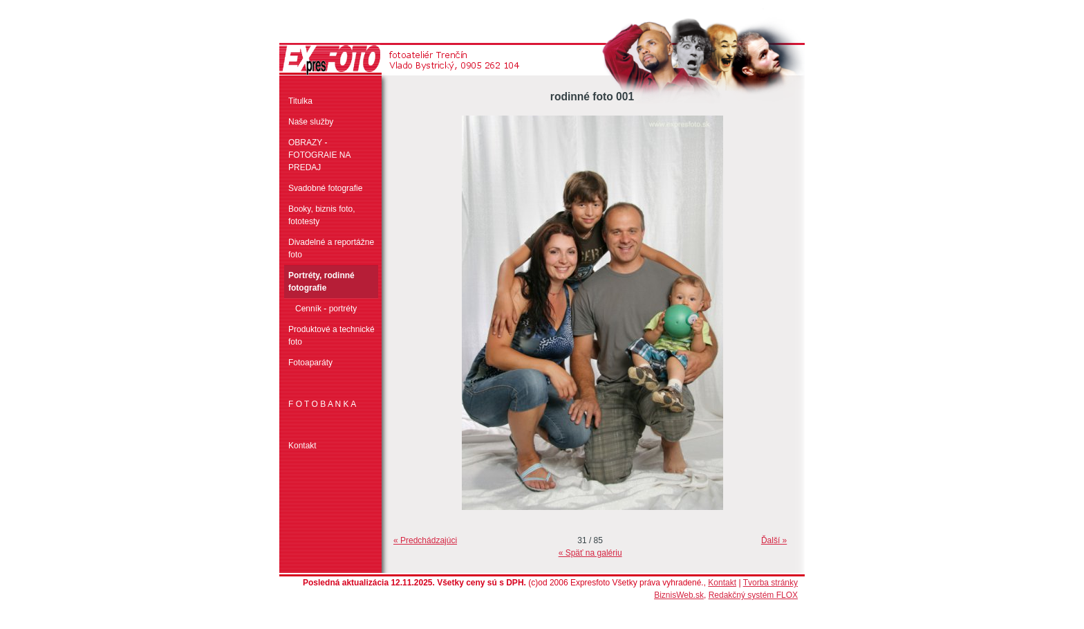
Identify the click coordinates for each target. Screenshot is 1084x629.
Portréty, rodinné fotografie (321, 282)
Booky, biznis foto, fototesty (321, 215)
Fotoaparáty (310, 362)
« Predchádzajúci (425, 540)
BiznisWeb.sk (679, 595)
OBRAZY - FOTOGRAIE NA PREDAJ (319, 155)
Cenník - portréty (326, 308)
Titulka (300, 101)
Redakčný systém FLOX (753, 595)
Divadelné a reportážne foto (331, 248)
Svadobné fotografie (325, 188)
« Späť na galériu (590, 553)
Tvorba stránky (770, 582)
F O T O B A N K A (322, 404)
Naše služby (310, 122)
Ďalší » (774, 540)
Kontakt (302, 445)
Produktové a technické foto (331, 336)
